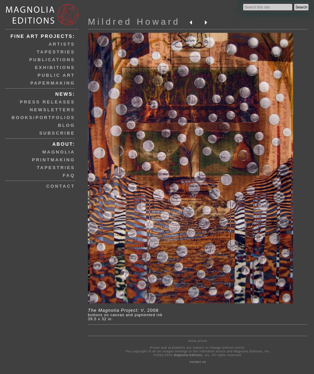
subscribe (57, 133)
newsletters (52, 109)
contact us (198, 362)
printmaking (53, 159)
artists (62, 44)
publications (52, 59)
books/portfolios (43, 117)
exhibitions (55, 67)
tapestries (56, 51)
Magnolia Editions (188, 355)
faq (69, 175)
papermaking (52, 83)
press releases (47, 101)
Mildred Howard (134, 22)
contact (60, 186)
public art (56, 75)
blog (66, 125)
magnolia (58, 152)
